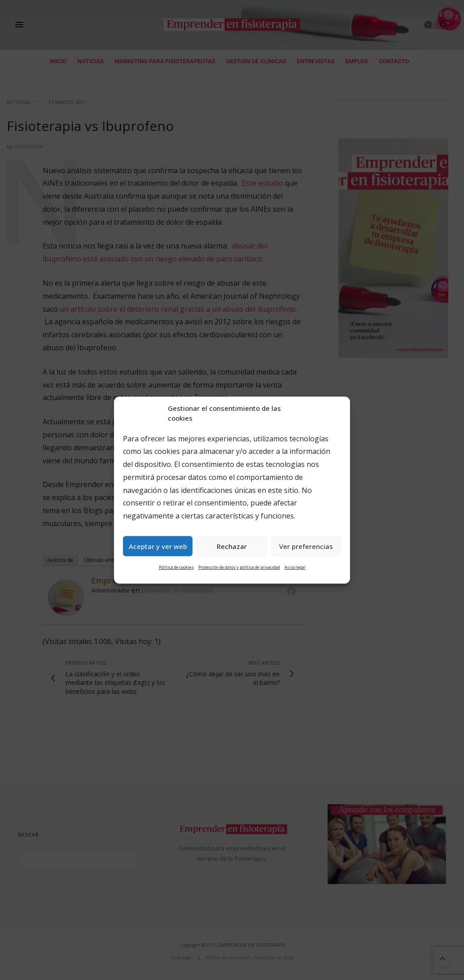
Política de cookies (176, 568)
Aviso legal (295, 568)
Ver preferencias (306, 546)
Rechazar (232, 546)
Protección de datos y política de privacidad (239, 568)
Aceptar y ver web (158, 546)
